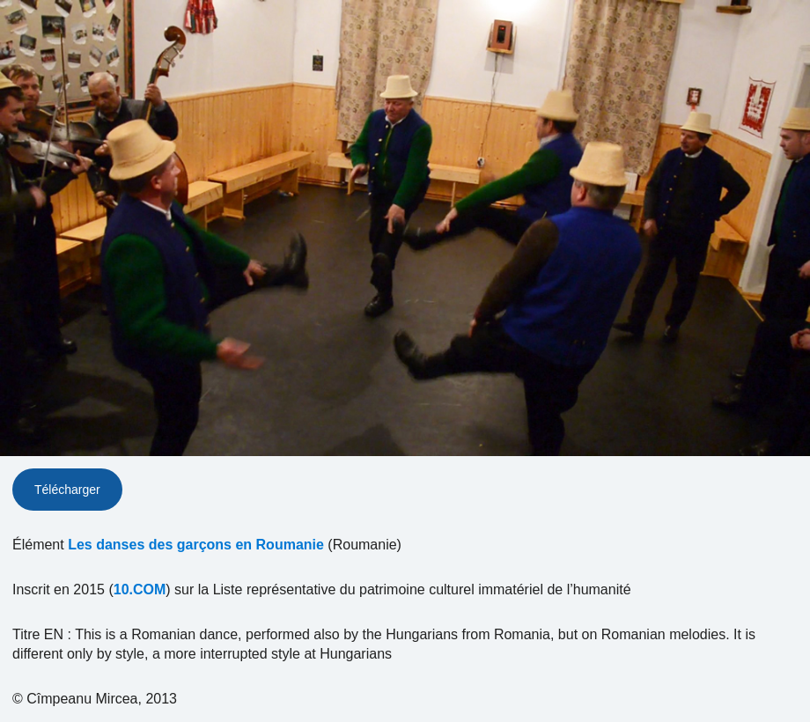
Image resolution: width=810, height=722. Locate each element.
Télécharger (67, 490)
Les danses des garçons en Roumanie (196, 544)
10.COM (140, 589)
